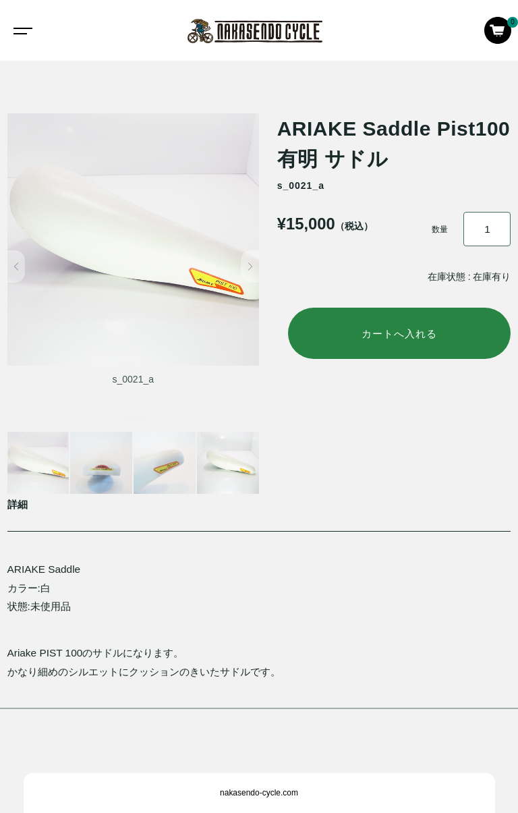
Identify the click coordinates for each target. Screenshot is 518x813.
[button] (16, 266)
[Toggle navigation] (20, 30)
